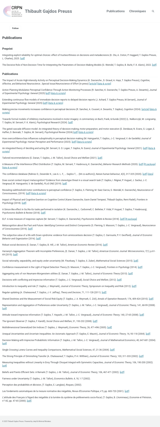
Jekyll (35, 421)
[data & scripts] (58, 93)
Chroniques (137, 11)
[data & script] (104, 83)
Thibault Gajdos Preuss (48, 11)
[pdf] (22, 58)
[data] (150, 174)
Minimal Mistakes (45, 421)
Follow (15, 28)
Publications (116, 11)
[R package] (149, 164)
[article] (93, 83)
